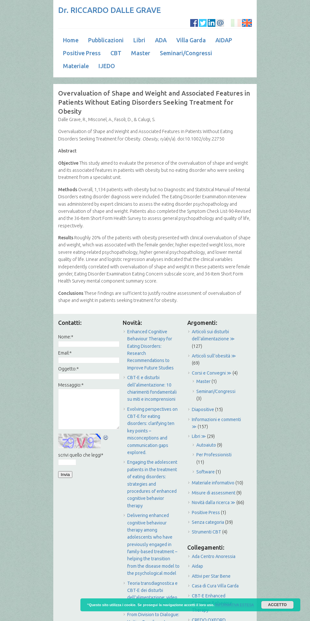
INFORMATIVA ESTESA (234, 605)
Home (70, 40)
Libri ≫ (199, 436)
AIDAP (223, 40)
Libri (139, 40)
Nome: (65, 336)
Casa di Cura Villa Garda (215, 585)
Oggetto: (68, 368)
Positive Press (82, 53)
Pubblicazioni (106, 40)
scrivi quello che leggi (80, 455)
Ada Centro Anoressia (213, 556)
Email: (65, 353)
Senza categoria (208, 522)
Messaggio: (71, 385)
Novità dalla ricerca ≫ (213, 502)
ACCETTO (277, 605)
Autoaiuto (206, 445)
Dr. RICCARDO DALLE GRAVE (109, 10)
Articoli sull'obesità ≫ (214, 355)
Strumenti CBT (206, 531)
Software (205, 471)
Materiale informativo (213, 482)
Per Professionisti (214, 454)
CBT (115, 53)
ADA (161, 40)
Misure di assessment (213, 492)
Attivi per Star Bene (211, 576)
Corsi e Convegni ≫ (212, 373)
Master (140, 53)
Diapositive (203, 409)
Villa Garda (191, 40)
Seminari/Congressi (186, 53)
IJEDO (106, 66)
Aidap (197, 566)
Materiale (76, 66)
